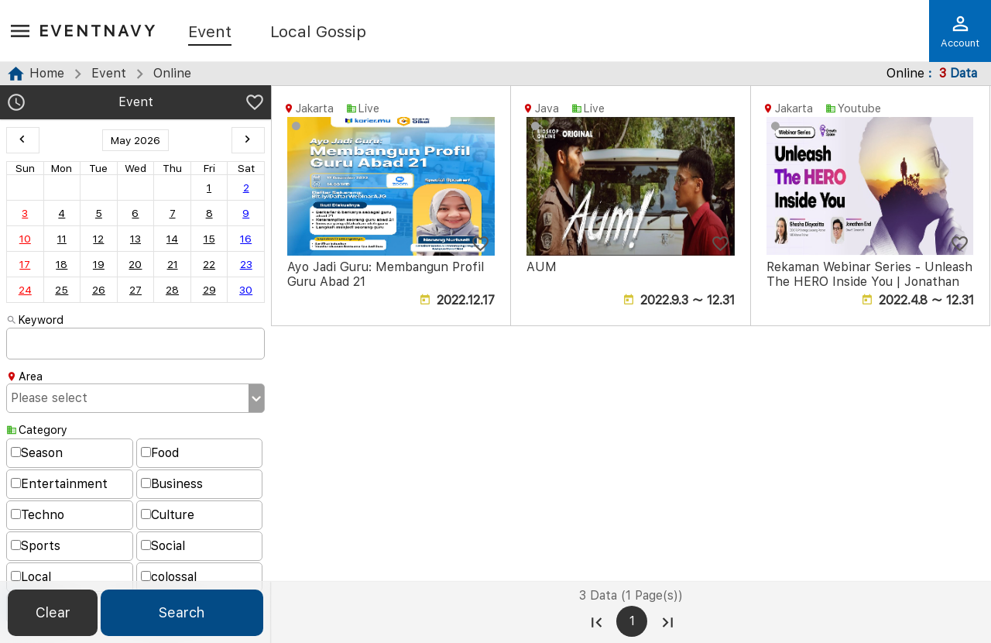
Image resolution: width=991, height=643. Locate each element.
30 (245, 290)
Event (209, 32)
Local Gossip (318, 32)
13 (135, 238)
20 (135, 264)
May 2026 (135, 140)
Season (37, 452)
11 (62, 238)
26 (98, 290)
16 (246, 238)
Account (960, 31)
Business (172, 483)
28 (172, 290)
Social (163, 545)
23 (246, 264)
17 (24, 264)
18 (61, 264)
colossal (169, 576)
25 (61, 290)
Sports (35, 545)
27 (135, 290)
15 (209, 238)
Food (160, 452)
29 (209, 290)
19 (99, 264)
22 (209, 264)
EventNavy (98, 30)
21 (172, 264)
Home (46, 73)
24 (25, 290)
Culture (167, 514)
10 (25, 238)
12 (98, 238)
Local (31, 576)
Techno (37, 514)
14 (172, 238)
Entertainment (59, 483)
